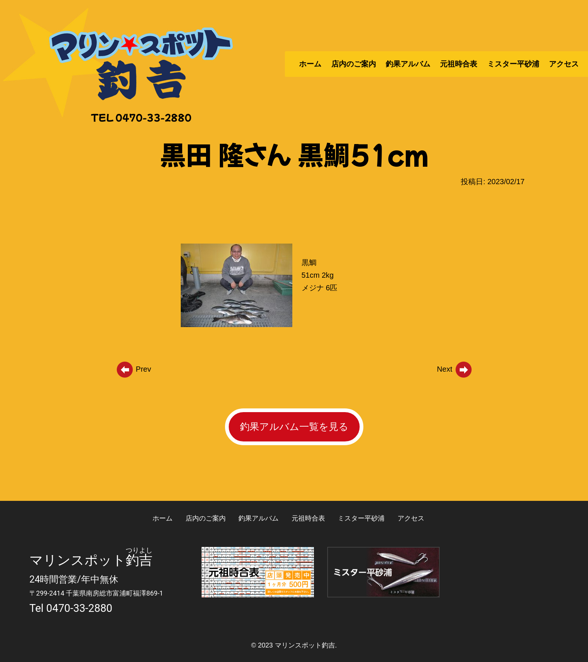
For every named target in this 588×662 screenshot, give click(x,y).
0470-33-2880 (79, 608)
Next (455, 369)
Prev (133, 369)
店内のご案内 (353, 63)
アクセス (564, 63)
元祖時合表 (458, 63)
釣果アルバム (408, 63)
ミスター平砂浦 (513, 63)
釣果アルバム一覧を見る (294, 426)
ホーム (310, 63)
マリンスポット (77, 560)
